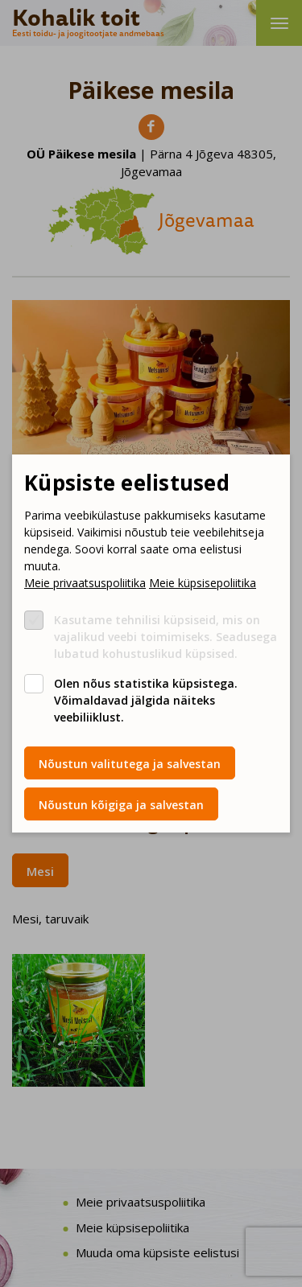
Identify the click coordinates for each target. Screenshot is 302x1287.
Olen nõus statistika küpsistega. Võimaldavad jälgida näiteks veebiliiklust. (146, 700)
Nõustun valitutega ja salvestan (130, 763)
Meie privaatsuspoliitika (85, 582)
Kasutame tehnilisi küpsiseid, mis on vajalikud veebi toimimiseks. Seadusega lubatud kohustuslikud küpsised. (165, 636)
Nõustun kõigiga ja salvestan (121, 804)
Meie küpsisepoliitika (202, 582)
